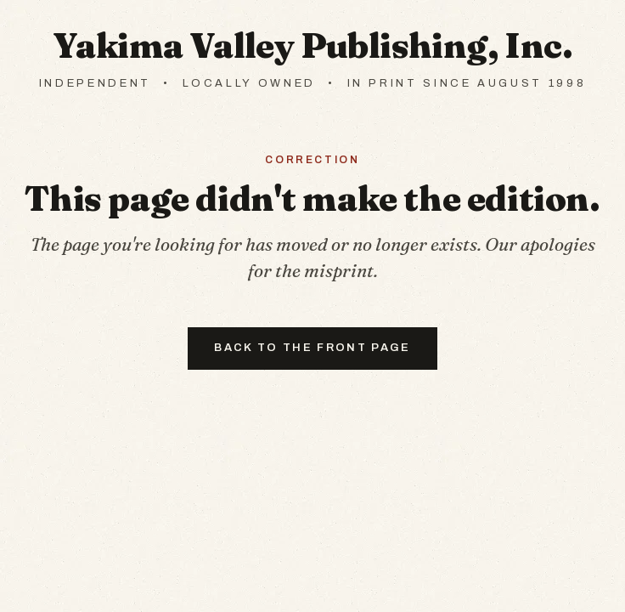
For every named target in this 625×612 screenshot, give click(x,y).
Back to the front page (312, 348)
